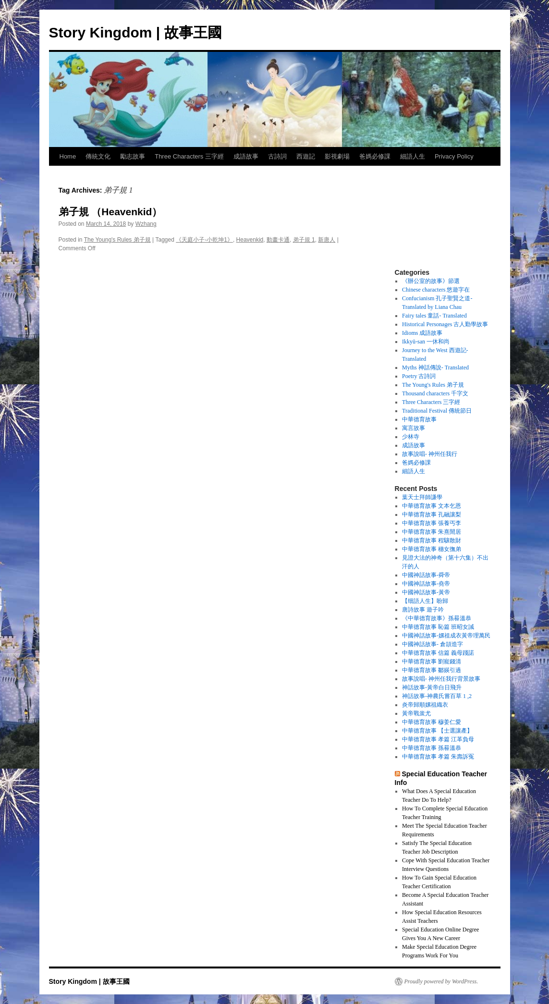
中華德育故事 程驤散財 (431, 540)
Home (68, 156)
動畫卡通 (278, 239)
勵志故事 (132, 156)
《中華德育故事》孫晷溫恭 (436, 618)
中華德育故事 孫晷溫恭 (431, 748)
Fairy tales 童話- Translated (434, 315)
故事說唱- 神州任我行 (429, 454)
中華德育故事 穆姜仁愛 (431, 722)
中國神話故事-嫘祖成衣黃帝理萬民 (446, 635)
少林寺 (410, 436)
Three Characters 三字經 (189, 156)
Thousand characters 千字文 (435, 393)
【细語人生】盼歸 (425, 601)
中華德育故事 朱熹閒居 (431, 531)
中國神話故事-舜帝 (426, 575)
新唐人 (326, 239)
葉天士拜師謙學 (422, 497)
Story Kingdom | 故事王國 (135, 32)
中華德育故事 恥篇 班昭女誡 (438, 627)
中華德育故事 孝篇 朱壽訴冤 (438, 756)
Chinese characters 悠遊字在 (436, 289)
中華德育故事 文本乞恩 (431, 505)
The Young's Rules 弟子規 (117, 239)
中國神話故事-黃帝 (426, 592)
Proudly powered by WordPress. (441, 981)
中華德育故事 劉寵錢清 (431, 661)
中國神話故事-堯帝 (426, 583)
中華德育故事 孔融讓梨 (431, 514)
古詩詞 (277, 156)
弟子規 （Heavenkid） (110, 211)
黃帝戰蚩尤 (416, 713)
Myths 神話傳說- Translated (435, 367)
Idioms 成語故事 (422, 333)
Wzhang (146, 223)
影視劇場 (337, 156)
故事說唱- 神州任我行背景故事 (441, 678)
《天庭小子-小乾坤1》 (204, 239)
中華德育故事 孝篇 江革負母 (438, 739)
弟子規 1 (304, 239)
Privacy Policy (454, 156)
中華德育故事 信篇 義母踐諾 (438, 652)
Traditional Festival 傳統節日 (437, 410)
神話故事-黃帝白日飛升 (432, 687)
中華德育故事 (419, 419)
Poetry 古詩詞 (419, 376)
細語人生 (412, 156)
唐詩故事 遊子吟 (423, 609)
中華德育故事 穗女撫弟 (431, 549)
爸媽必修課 (374, 156)
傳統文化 (97, 156)
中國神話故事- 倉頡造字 (432, 644)
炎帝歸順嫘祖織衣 (425, 704)
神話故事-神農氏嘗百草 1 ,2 (437, 696)
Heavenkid (250, 239)
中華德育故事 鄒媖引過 (431, 670)
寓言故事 (413, 428)
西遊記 (305, 156)
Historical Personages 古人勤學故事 (445, 324)
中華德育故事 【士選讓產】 (437, 730)
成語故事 (245, 156)
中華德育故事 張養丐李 (431, 523)
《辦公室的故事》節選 (431, 281)
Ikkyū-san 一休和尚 (426, 341)
